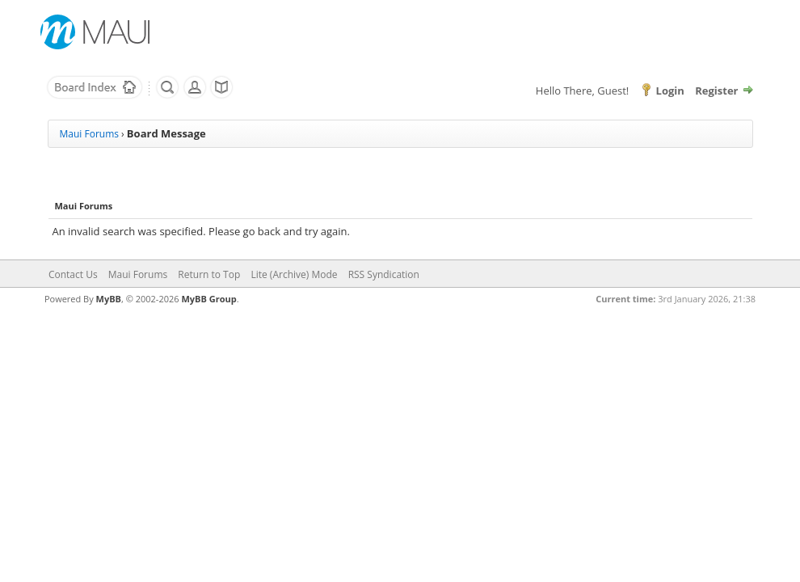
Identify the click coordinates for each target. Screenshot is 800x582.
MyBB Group (208, 299)
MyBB (108, 299)
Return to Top (209, 274)
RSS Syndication (383, 274)
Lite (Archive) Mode (294, 274)
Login (670, 90)
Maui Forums (89, 134)
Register (716, 90)
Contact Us (73, 274)
